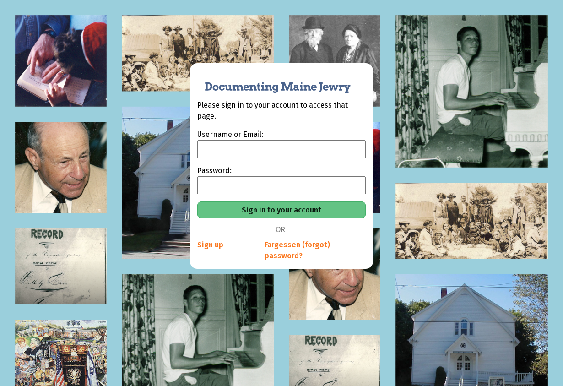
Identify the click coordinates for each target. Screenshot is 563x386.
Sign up (210, 244)
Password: (214, 170)
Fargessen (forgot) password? (297, 250)
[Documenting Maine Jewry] (272, 81)
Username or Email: (230, 134)
